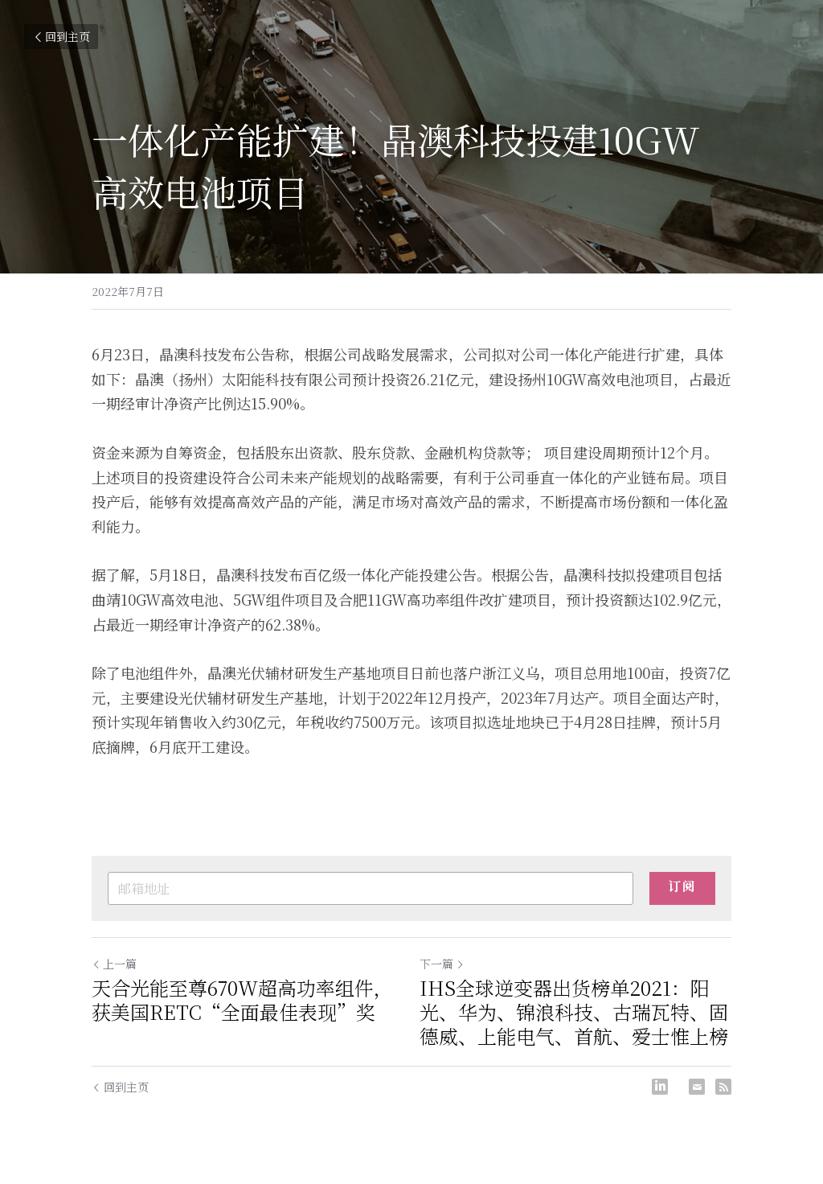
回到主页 (61, 36)
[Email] (697, 1087)
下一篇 (442, 964)
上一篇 (114, 964)
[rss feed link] (723, 1087)
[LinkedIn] (660, 1087)
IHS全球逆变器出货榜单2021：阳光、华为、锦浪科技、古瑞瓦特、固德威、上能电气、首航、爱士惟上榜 (574, 1012)
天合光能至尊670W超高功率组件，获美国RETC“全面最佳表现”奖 (242, 1000)
